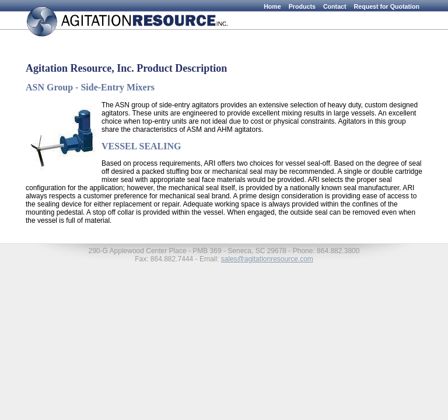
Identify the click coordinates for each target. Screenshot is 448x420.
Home (272, 6)
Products (302, 6)
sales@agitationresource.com (267, 259)
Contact (334, 6)
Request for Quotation (386, 6)
